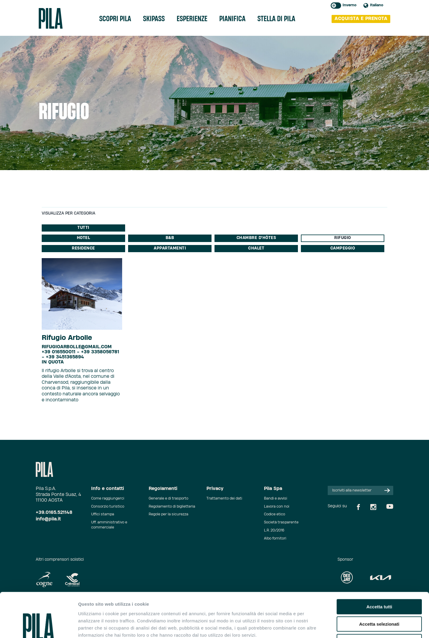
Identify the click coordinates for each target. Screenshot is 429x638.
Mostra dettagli (313, 626)
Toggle (336, 5)
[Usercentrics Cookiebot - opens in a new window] (39, 626)
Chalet (256, 248)
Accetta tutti (379, 565)
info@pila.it (48, 519)
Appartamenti (170, 248)
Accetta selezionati (379, 582)
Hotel (83, 238)
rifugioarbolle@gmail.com (77, 347)
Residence (83, 248)
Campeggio (342, 248)
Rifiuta (379, 599)
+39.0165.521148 (54, 512)
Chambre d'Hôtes (256, 238)
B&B (170, 238)
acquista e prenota (361, 18)
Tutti (83, 228)
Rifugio (342, 238)
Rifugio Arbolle (67, 338)
